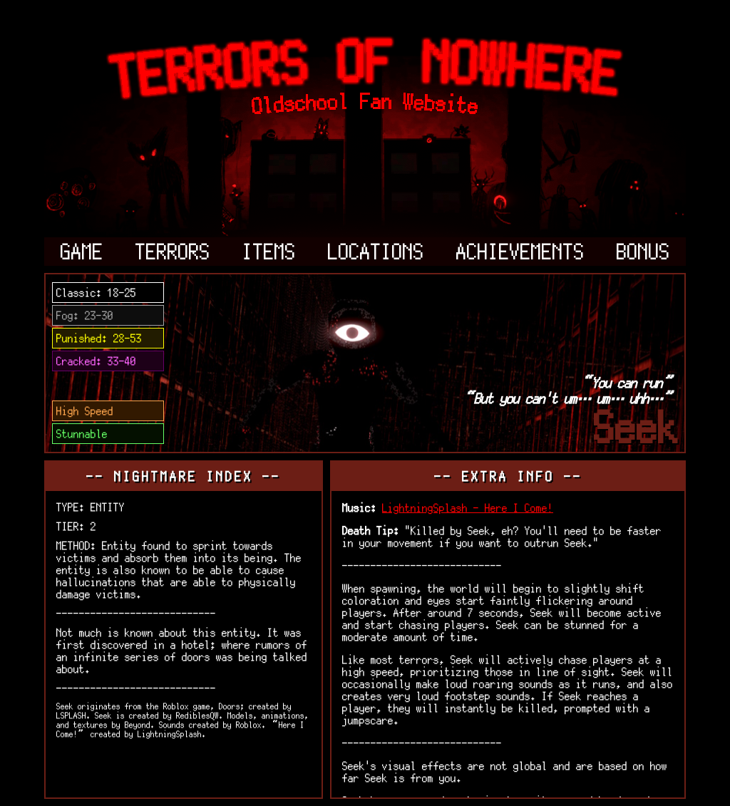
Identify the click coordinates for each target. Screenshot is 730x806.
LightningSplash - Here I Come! (467, 508)
